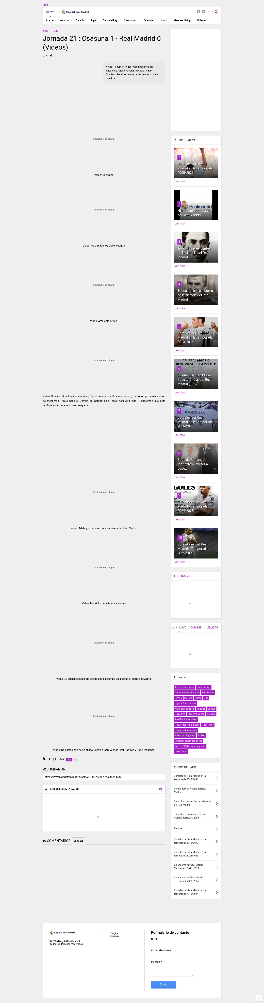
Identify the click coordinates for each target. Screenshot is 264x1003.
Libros (163, 20)
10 (180, 538)
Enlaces (201, 20)
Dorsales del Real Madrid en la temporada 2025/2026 (195, 168)
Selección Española (185, 735)
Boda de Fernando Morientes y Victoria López (192, 464)
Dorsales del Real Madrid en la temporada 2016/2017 (195, 421)
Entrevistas (208, 692)
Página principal (114, 934)
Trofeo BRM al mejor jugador (190, 746)
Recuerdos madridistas (187, 724)
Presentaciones (196, 714)
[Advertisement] (68, 83)
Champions (130, 20)
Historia (188, 698)
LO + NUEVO (182, 576)
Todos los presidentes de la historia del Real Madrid (194, 252)
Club (50, 20)
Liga (93, 20)
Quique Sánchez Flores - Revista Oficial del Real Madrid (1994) (195, 379)
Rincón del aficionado (186, 730)
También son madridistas (188, 740)
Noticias (64, 20)
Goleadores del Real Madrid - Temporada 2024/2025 (192, 506)
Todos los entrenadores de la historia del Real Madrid (195, 295)
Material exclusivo (184, 708)
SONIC (201, 735)
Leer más (180, 181)
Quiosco (148, 20)
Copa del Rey (110, 20)
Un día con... (181, 751)
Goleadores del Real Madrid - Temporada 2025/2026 (192, 548)
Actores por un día (184, 687)
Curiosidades (182, 692)
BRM (45, 5)
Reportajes (208, 724)
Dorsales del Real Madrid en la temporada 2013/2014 (195, 337)
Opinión (80, 20)
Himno (178, 698)
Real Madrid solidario (186, 719)
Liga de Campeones (185, 703)
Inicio (45, 30)
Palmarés (180, 714)
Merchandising (182, 20)
